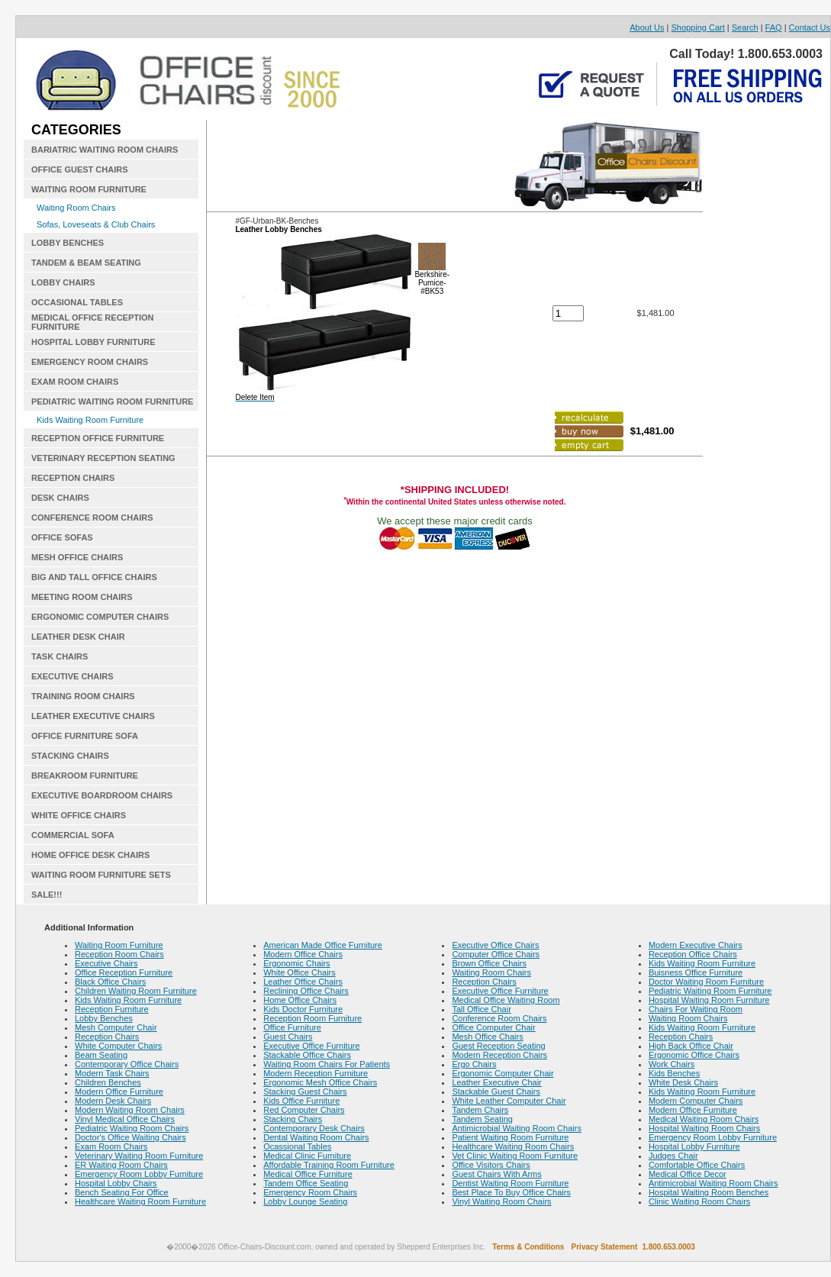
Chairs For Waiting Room (695, 1009)
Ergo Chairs (474, 1064)
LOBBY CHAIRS (63, 282)
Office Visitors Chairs (491, 1164)
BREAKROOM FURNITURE (84, 775)
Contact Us (809, 27)
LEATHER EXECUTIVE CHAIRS (93, 716)
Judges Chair (673, 1155)
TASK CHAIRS (59, 656)
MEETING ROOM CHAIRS (82, 596)
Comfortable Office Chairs (697, 1164)
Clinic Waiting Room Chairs (699, 1201)
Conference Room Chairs (499, 1018)
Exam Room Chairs (111, 1146)
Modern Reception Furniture (315, 1073)
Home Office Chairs (300, 1000)
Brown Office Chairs (489, 963)
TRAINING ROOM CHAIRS (83, 696)
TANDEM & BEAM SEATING (86, 262)
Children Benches (108, 1082)
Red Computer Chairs (303, 1109)
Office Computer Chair (493, 1027)
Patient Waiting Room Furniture (510, 1137)
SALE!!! (46, 894)
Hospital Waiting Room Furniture (709, 1000)
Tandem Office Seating (305, 1183)
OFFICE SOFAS (62, 537)
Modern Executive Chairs (695, 945)
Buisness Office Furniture (695, 972)
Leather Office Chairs (303, 981)
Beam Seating (101, 1054)
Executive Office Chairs (495, 945)
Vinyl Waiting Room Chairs (501, 1201)
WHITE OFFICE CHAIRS (78, 815)
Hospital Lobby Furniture (694, 1146)
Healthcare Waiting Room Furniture (140, 1201)
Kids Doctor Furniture (303, 1009)
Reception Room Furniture (312, 1018)
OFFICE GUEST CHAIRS (79, 169)
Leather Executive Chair (496, 1082)
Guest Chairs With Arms (496, 1174)
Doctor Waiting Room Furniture (706, 981)
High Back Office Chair (691, 1045)
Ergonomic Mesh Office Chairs (320, 1082)
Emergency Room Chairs (310, 1192)
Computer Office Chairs (496, 954)
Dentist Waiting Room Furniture (510, 1183)
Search (745, 27)
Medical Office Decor (687, 1174)
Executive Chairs (106, 963)
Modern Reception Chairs (499, 1054)
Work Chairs (671, 1064)
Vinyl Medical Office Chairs (125, 1119)
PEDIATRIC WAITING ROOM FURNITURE (112, 401)
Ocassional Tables (297, 1146)
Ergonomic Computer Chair (502, 1073)
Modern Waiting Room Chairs (130, 1109)
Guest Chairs (287, 1036)
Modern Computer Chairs (696, 1100)
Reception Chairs (107, 1036)
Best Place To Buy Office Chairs (511, 1192)
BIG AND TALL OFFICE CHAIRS (94, 577)
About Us (647, 27)
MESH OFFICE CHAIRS (77, 557)
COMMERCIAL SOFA (72, 835)
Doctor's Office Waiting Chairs (130, 1137)
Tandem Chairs (480, 1109)
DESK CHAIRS (60, 497)
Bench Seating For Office (122, 1192)
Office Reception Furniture (123, 972)
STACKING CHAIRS (70, 755)
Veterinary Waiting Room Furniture (139, 1155)
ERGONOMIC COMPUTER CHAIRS (100, 616)
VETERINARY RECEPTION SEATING (103, 458)
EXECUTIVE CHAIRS (72, 676)
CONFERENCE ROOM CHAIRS (92, 517)
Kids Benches (674, 1073)
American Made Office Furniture (322, 945)
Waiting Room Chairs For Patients (326, 1064)
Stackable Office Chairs (307, 1054)
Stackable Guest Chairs (496, 1091)
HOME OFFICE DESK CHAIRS (90, 854)
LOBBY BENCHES (67, 242)
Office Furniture (292, 1027)
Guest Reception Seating (498, 1045)
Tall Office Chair (481, 1009)
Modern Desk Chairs (113, 1100)
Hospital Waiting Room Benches (708, 1192)
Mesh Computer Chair (116, 1027)
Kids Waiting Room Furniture (90, 419)
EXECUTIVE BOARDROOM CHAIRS (101, 795)
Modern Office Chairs (303, 954)
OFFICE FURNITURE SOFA (84, 735)
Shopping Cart (697, 27)
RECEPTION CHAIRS (72, 477)
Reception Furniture (112, 1009)
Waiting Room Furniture (119, 945)
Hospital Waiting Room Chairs (704, 1128)
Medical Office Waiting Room (505, 1000)
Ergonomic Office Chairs (694, 1054)
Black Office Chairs (110, 981)
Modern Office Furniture (119, 1091)
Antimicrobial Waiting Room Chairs (516, 1128)
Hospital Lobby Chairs (116, 1183)
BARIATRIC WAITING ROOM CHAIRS (104, 149)
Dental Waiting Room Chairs (316, 1137)
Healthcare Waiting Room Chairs (513, 1146)
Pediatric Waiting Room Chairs (131, 1128)
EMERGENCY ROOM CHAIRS (89, 361)
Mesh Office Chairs (487, 1036)
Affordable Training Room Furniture (329, 1164)
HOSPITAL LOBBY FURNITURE (93, 342)
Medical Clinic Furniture (307, 1155)
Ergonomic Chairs (296, 963)
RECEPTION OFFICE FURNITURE (97, 438)
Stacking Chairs (292, 1119)
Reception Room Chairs (119, 954)
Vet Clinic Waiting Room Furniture (515, 1155)
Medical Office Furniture (308, 1174)
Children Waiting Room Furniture (136, 990)
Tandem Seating (482, 1119)
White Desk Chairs (683, 1082)
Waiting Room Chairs (76, 207)
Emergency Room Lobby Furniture (139, 1174)
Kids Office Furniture (301, 1100)
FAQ (773, 27)
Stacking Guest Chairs (304, 1091)
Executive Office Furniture (311, 1045)
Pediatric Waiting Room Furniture (710, 990)
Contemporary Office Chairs (127, 1064)
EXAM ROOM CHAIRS (74, 381)
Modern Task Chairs (112, 1073)
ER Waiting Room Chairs (121, 1164)
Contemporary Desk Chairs (314, 1128)
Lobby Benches (104, 1018)
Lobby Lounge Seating (305, 1201)
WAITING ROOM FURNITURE (89, 189)
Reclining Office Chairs (306, 990)
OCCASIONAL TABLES (77, 302)
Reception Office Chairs (693, 954)
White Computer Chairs (118, 1045)
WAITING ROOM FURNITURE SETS (101, 874)
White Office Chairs (299, 972)
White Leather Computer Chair (508, 1100)
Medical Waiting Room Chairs (704, 1119)
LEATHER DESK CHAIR (78, 636)
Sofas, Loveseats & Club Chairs (96, 224)
